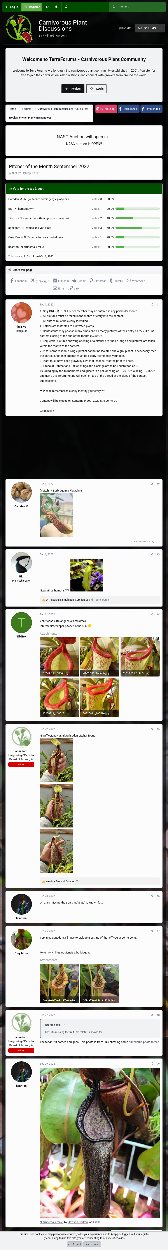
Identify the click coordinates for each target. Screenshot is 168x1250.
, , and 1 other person (78, 599)
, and (62, 881)
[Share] (152, 304)
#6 (158, 896)
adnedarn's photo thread (144, 1042)
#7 (158, 931)
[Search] (66, 7)
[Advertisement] (84, 447)
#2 (158, 484)
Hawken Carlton (78, 1222)
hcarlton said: (53, 1024)
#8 (158, 1015)
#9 (158, 1063)
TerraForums (152, 108)
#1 (158, 304)
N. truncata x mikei (51, 1222)
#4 (158, 614)
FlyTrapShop (107, 108)
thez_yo (16, 173)
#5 (158, 729)
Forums (150, 28)
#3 (158, 554)
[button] (56, 7)
